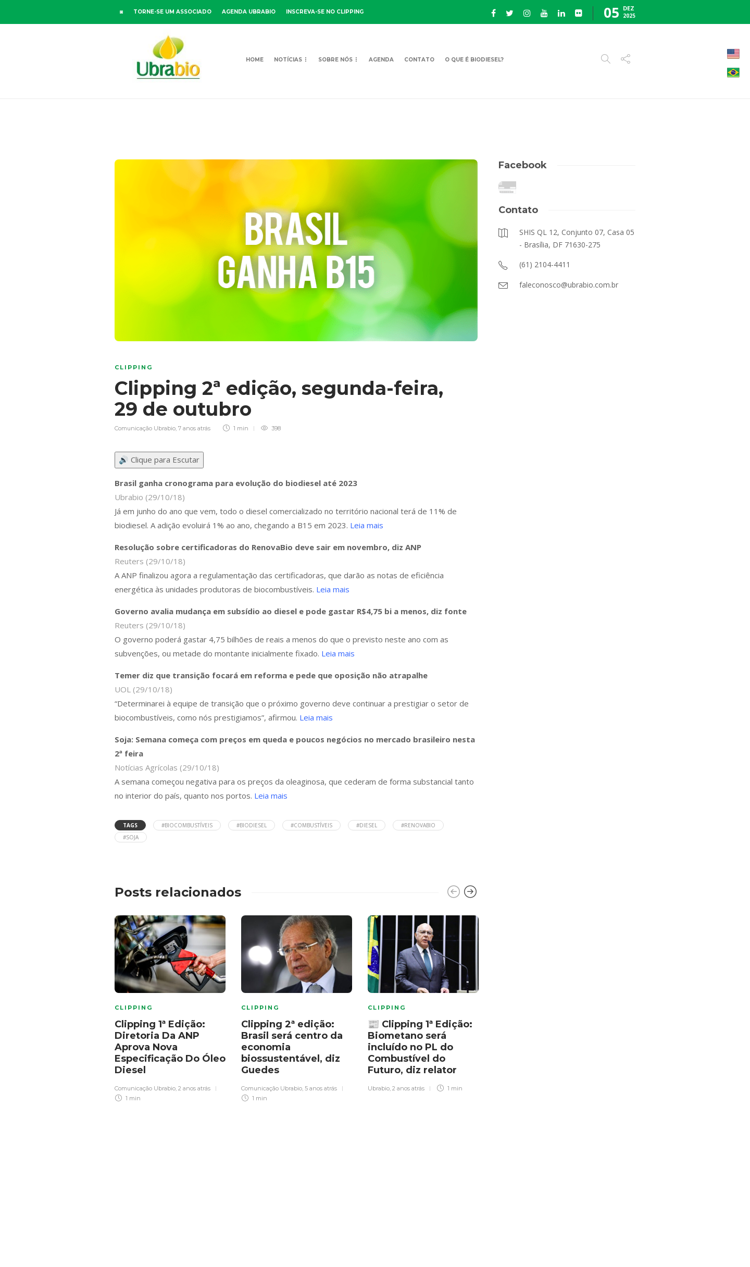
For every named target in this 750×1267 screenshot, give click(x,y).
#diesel (366, 825)
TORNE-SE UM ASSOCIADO (172, 11)
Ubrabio (379, 1088)
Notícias (288, 59)
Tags (130, 825)
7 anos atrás (194, 428)
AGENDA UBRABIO (249, 11)
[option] (170, 1007)
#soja (131, 837)
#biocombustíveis (187, 825)
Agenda (381, 59)
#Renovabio (418, 825)
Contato (419, 59)
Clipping (134, 367)
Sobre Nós (335, 59)
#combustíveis (311, 825)
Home (255, 59)
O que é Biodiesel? (474, 59)
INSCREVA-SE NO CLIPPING (325, 11)
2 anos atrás (194, 1088)
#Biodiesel (251, 825)
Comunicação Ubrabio (145, 428)
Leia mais (366, 525)
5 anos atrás (321, 1088)
